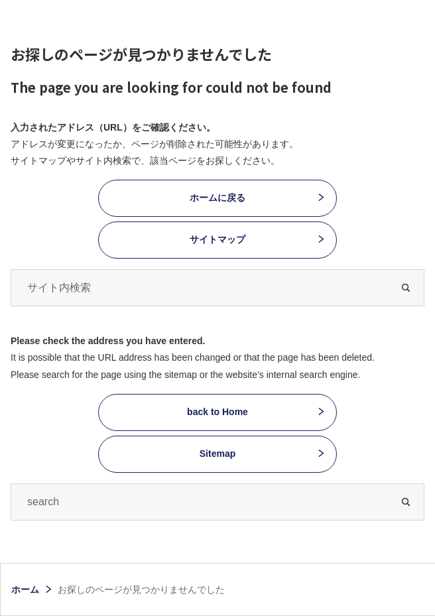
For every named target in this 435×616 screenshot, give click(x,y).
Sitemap (217, 453)
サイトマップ (217, 239)
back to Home (217, 411)
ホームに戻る (217, 197)
